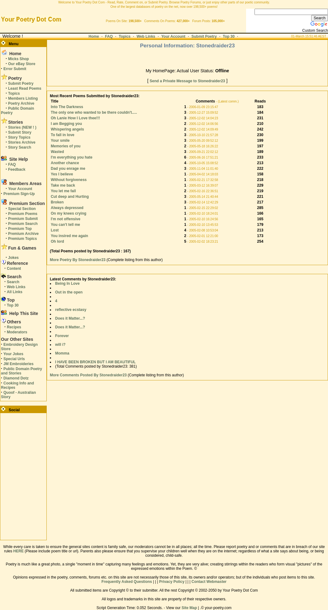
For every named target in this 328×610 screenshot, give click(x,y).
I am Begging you (66, 124)
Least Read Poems (24, 88)
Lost (55, 230)
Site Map (189, 608)
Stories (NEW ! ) (22, 127)
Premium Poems (22, 214)
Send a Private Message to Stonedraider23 (187, 81)
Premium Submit (23, 219)
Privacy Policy (171, 581)
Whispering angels (67, 129)
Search (13, 282)
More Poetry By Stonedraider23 (78, 260)
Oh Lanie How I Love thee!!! (75, 118)
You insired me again (69, 236)
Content (14, 268)
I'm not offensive (65, 219)
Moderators (17, 332)
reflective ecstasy (70, 309)
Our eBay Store (21, 64)
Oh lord (57, 241)
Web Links (145, 36)
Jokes (13, 257)
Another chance (65, 163)
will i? (60, 344)
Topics (125, 36)
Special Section (22, 209)
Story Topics (19, 137)
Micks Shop (18, 59)
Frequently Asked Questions (127, 581)
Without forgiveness (69, 180)
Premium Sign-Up (19, 194)
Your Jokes (13, 354)
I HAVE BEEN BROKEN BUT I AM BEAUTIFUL (95, 362)
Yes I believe (62, 174)
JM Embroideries (18, 364)
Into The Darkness (67, 107)
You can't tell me (65, 224)
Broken (57, 202)
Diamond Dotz (16, 378)
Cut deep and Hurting (70, 196)
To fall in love (62, 135)
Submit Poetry (204, 36)
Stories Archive (22, 142)
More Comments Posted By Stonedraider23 (88, 375)
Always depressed (67, 208)
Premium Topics (22, 238)
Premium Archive (23, 233)
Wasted (57, 152)
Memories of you (65, 146)
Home (93, 36)
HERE (18, 551)
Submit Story (19, 132)
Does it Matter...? (70, 318)
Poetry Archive (21, 103)
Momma (62, 353)
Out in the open (69, 292)
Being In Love (67, 283)
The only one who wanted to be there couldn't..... (94, 112)
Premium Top (20, 228)
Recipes (14, 327)
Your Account (173, 36)
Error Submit (14, 69)
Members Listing (23, 98)
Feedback (16, 169)
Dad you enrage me (68, 168)
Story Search (19, 147)
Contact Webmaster (209, 581)
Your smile (60, 140)
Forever (62, 336)
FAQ (109, 36)
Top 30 (229, 36)
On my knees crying (68, 213)
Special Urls (14, 359)
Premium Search (23, 224)
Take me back (63, 185)
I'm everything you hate (72, 157)
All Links (14, 292)
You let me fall (63, 191)
